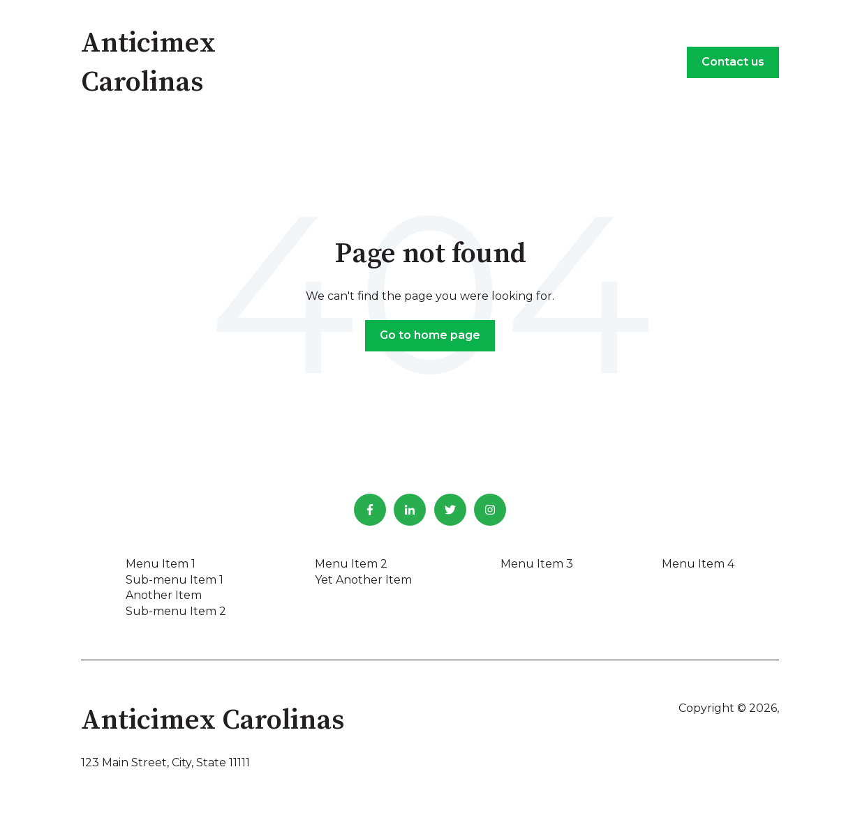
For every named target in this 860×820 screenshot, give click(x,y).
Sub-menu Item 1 (174, 579)
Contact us (733, 61)
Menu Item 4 (698, 563)
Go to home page (430, 335)
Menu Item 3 (537, 563)
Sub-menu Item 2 (176, 611)
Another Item (164, 595)
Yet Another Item (363, 579)
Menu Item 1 (160, 563)
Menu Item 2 (351, 563)
